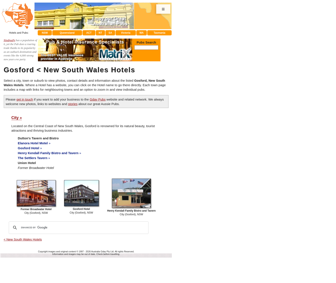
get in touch (24, 99)
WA (142, 32)
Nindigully (9, 40)
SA (110, 32)
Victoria (125, 32)
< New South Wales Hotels (23, 239)
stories (72, 104)
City (15, 118)
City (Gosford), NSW (36, 209)
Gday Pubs (97, 99)
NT (100, 32)
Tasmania (159, 32)
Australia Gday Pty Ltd (102, 251)
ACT (89, 32)
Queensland (67, 32)
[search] (78, 227)
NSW (45, 32)
